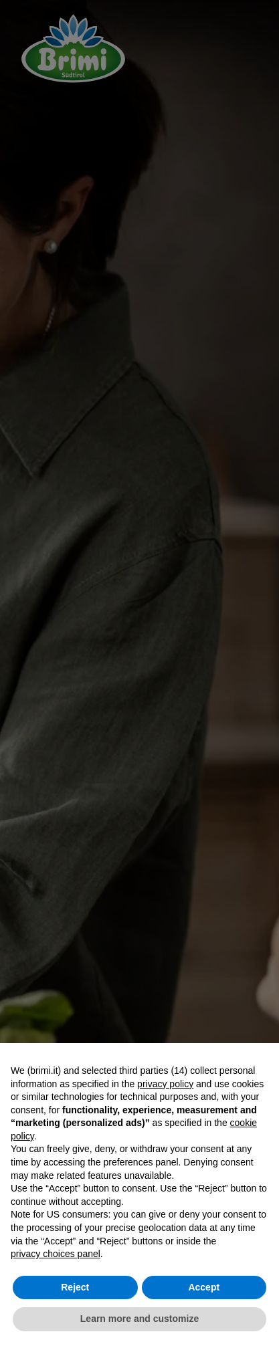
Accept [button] (203, 1287)
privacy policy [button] (165, 1084)
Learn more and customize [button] (139, 1318)
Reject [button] (75, 1287)
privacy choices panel (55, 1253)
